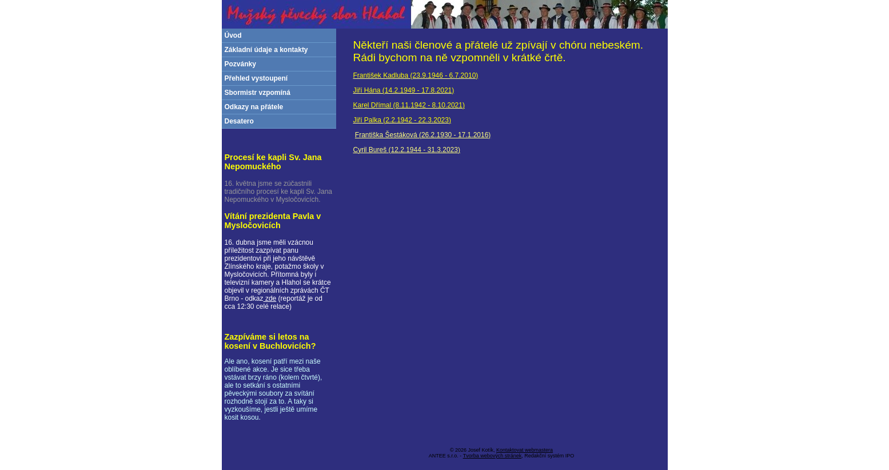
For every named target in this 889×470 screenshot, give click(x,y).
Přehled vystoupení (256, 78)
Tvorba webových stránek (492, 456)
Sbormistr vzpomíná (257, 93)
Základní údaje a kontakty (266, 50)
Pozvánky (240, 64)
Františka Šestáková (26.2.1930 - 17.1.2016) (423, 135)
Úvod (233, 35)
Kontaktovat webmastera (524, 450)
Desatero (239, 121)
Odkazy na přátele (254, 107)
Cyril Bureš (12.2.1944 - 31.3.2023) (406, 150)
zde (270, 298)
